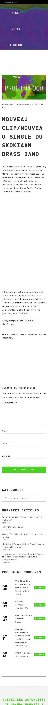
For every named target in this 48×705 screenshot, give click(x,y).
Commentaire (9, 403)
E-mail (5, 443)
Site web (6, 456)
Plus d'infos (39, 588)
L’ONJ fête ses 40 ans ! (13, 527)
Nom (5, 431)
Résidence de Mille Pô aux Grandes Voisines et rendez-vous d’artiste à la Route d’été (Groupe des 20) (23, 557)
